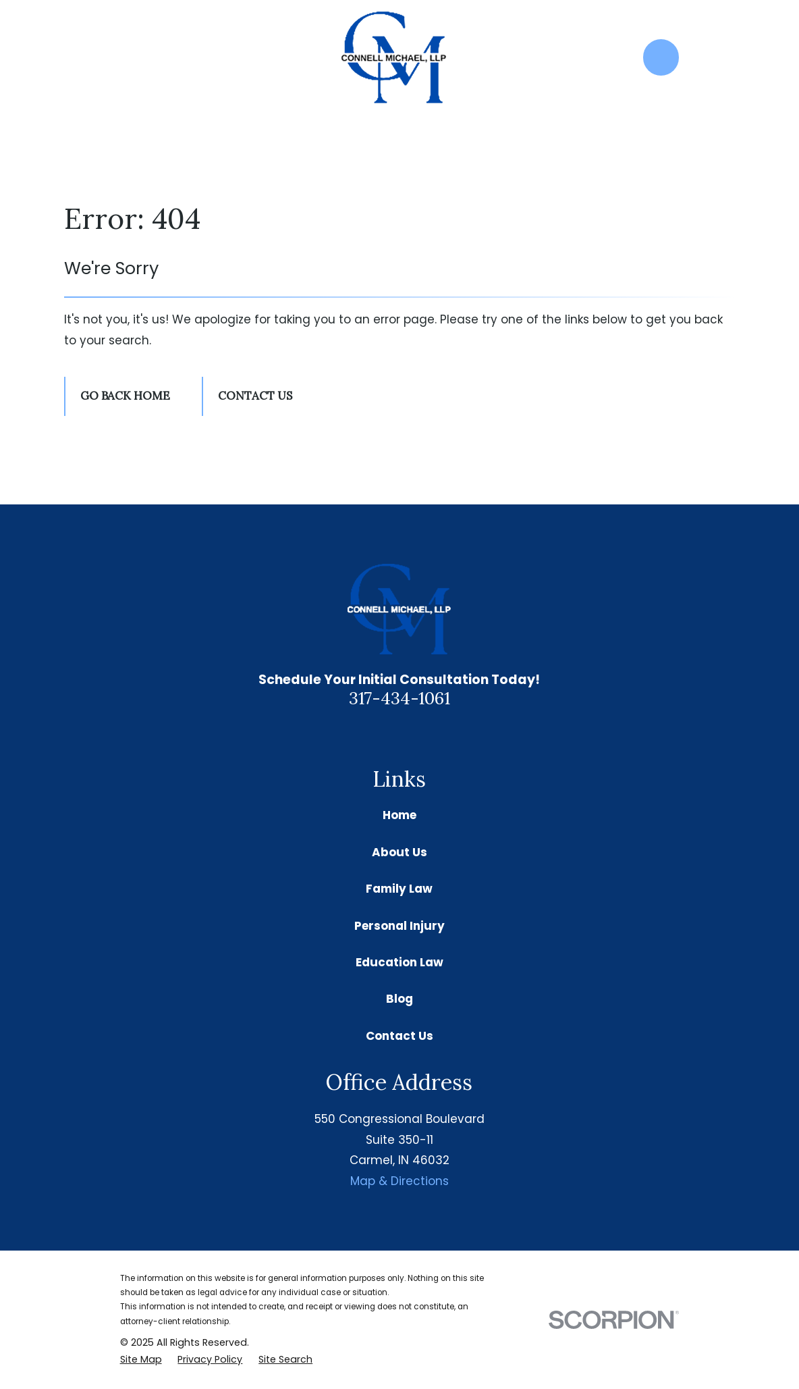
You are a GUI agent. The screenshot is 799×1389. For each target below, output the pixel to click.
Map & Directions (399, 1181)
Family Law (399, 889)
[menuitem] (141, 1360)
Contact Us (255, 395)
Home (399, 815)
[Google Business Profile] (383, 735)
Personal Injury (399, 926)
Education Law (399, 962)
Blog (399, 999)
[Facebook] (416, 735)
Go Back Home (125, 395)
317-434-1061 (399, 698)
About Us (399, 852)
